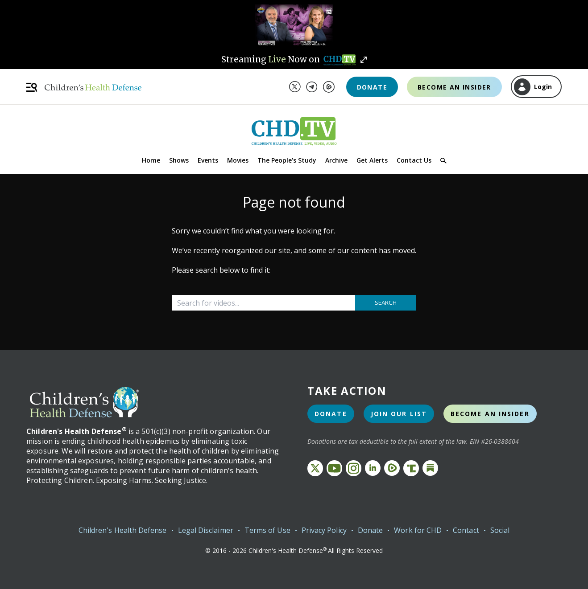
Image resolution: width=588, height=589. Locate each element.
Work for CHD (418, 530)
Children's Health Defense (123, 530)
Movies (237, 160)
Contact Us (414, 160)
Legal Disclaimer (205, 530)
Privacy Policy (324, 530)
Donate (372, 87)
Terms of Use (267, 530)
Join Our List (399, 413)
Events (208, 160)
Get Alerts (372, 160)
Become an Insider (454, 87)
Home (151, 160)
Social (499, 530)
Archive (336, 160)
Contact (466, 530)
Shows (179, 160)
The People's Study (286, 160)
